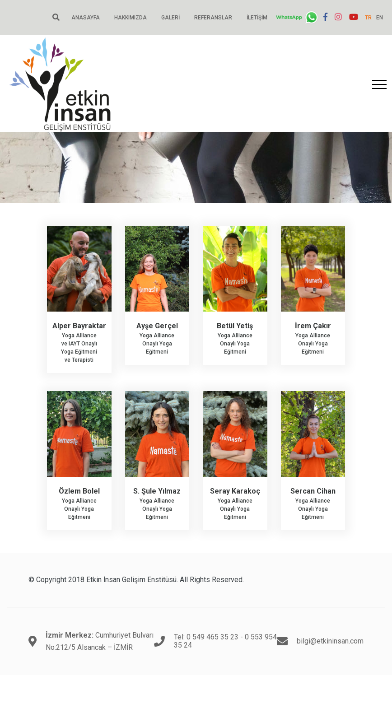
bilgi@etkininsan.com (330, 641)
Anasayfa (85, 17)
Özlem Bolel (79, 491)
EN (379, 17)
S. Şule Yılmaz (157, 491)
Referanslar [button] (213, 17)
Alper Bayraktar (79, 326)
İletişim (257, 17)
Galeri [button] (170, 17)
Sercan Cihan (313, 491)
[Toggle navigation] (379, 84)
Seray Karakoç (235, 491)
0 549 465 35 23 (212, 637)
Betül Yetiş (235, 326)
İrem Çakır (313, 326)
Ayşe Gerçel (157, 326)
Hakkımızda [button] (130, 17)
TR (368, 17)
